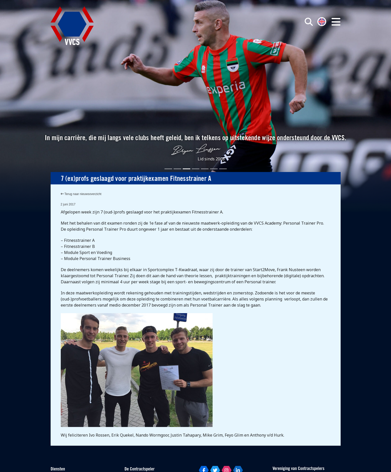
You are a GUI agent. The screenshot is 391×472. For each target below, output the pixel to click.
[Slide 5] (205, 169)
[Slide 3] (186, 169)
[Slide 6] (214, 169)
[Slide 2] (177, 169)
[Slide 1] (168, 169)
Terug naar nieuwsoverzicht (81, 194)
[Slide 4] (195, 169)
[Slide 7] (223, 169)
